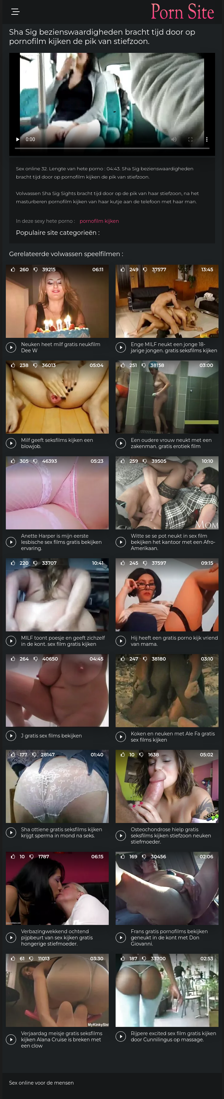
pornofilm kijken (99, 221)
